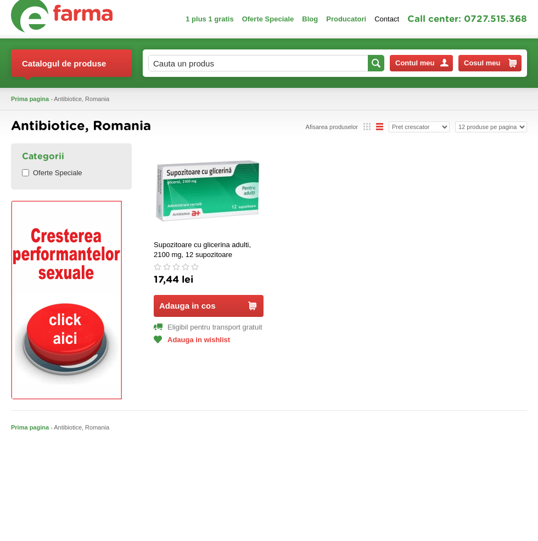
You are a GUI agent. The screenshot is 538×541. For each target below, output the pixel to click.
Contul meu (422, 63)
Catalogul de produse (64, 68)
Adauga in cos (207, 305)
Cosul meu (490, 63)
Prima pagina (30, 99)
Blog (310, 19)
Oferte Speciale (268, 19)
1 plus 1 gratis (209, 19)
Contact (386, 19)
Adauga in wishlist (192, 340)
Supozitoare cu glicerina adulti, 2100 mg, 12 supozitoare (202, 250)
